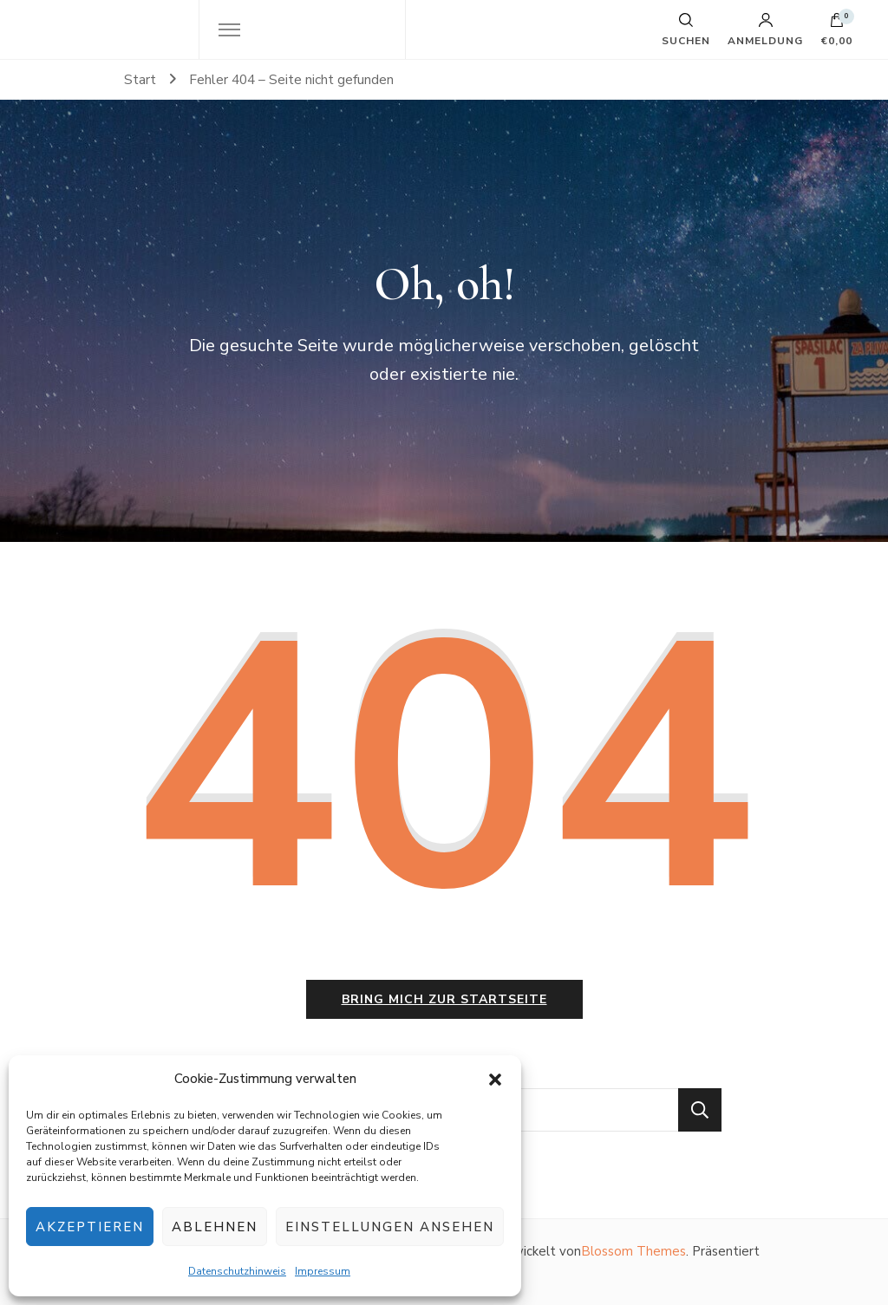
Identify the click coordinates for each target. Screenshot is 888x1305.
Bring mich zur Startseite (444, 999)
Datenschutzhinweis (237, 1271)
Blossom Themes (633, 1251)
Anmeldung (765, 29)
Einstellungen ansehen (389, 1227)
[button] (495, 1079)
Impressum (322, 1271)
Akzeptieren (90, 1227)
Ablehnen (215, 1227)
